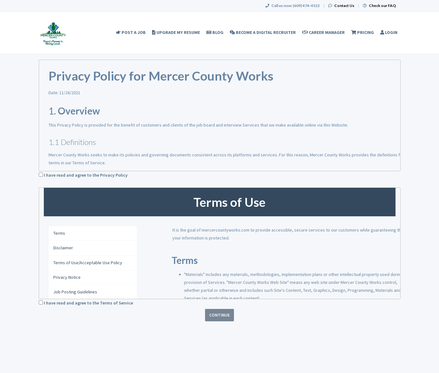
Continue (219, 315)
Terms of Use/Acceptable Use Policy (87, 262)
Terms (59, 233)
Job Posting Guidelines (75, 292)
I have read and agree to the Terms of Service (88, 303)
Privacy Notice (67, 277)
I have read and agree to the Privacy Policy (86, 175)
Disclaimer (63, 248)
